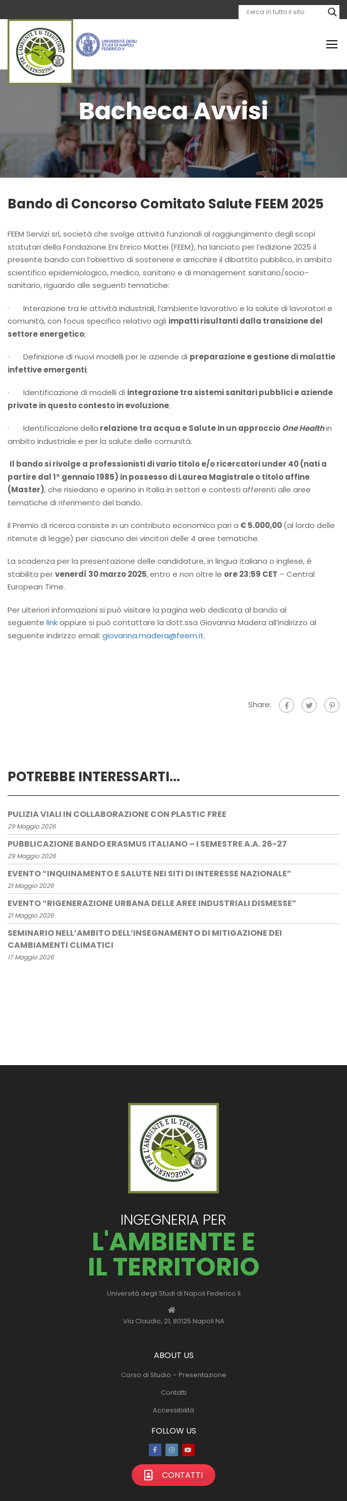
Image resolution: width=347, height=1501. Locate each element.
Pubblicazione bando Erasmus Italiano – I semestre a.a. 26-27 (147, 844)
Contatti (174, 1392)
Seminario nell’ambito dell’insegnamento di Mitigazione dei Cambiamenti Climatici (145, 939)
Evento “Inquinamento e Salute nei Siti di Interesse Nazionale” (150, 873)
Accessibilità (173, 1410)
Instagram (171, 1450)
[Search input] (284, 12)
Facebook (155, 1450)
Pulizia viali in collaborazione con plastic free (117, 814)
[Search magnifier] (332, 12)
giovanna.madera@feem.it (153, 635)
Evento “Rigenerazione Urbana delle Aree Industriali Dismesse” (152, 903)
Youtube (188, 1450)
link (51, 622)
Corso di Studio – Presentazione (173, 1375)
